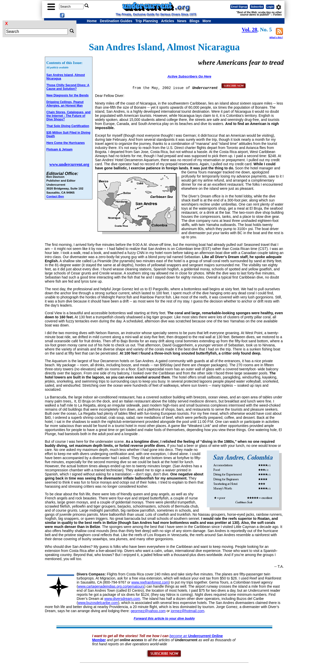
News (182, 21)
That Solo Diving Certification (67, 126)
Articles (167, 21)
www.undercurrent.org (69, 164)
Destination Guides (116, 21)
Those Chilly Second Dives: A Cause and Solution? (67, 87)
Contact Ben (55, 196)
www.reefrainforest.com (150, 582)
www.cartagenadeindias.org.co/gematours (111, 586)
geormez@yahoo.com (148, 611)
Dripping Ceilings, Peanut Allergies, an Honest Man (65, 103)
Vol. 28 (249, 30)
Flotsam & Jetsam (59, 149)
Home (92, 21)
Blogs (194, 21)
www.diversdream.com (122, 599)
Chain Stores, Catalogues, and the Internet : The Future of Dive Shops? (68, 115)
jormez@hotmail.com (187, 611)
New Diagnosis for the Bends (67, 95)
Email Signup (239, 6)
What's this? (276, 37)
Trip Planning (146, 21)
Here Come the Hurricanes (65, 143)
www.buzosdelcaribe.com (98, 603)
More (206, 21)
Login (270, 6)
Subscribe (257, 6)
